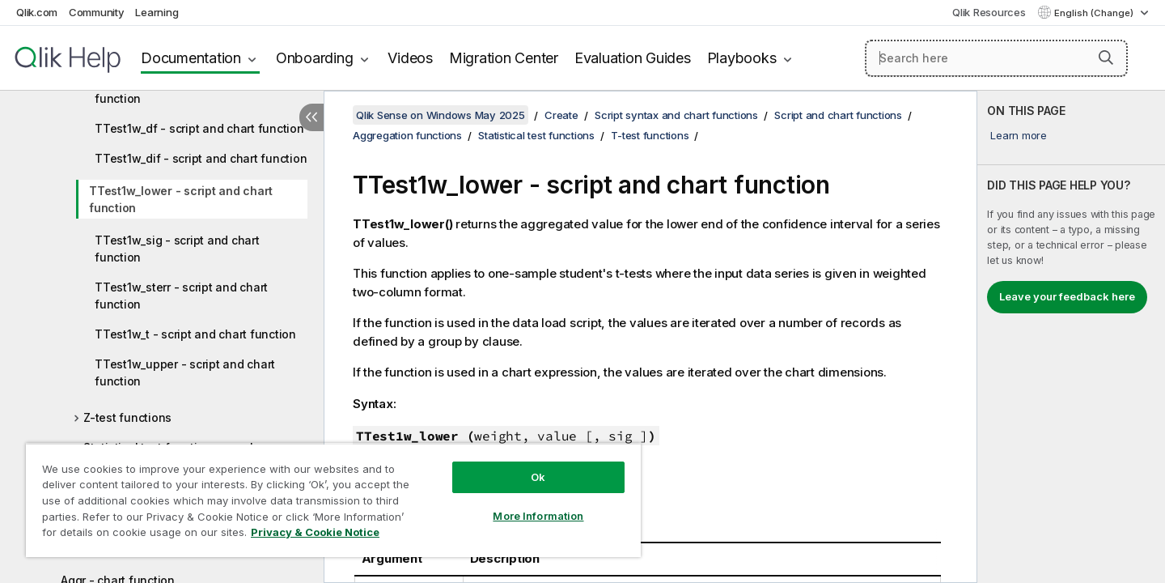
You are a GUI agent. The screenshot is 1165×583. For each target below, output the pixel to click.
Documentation (191, 57)
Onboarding (315, 57)
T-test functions (649, 135)
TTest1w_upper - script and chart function (185, 372)
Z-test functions (127, 417)
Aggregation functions (407, 135)
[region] (333, 500)
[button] (1106, 57)
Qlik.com (36, 12)
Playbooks (742, 57)
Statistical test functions (536, 135)
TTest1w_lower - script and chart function (181, 199)
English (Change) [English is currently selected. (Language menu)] (1095, 13)
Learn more (1018, 135)
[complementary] (1071, 337)
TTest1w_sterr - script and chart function (181, 295)
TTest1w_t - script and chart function (195, 334)
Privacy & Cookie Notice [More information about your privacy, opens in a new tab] (315, 532)
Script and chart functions (838, 115)
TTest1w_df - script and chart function (199, 128)
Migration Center (503, 57)
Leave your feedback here (1067, 296)
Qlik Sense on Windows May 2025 (440, 115)
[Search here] (996, 58)
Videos (410, 57)
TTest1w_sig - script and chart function (177, 248)
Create (561, 115)
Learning (156, 12)
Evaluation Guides (632, 57)
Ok (538, 476)
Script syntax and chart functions (676, 115)
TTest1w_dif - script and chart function (201, 158)
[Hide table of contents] (311, 117)
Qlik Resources (989, 12)
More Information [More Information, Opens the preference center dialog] (538, 515)
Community (97, 12)
